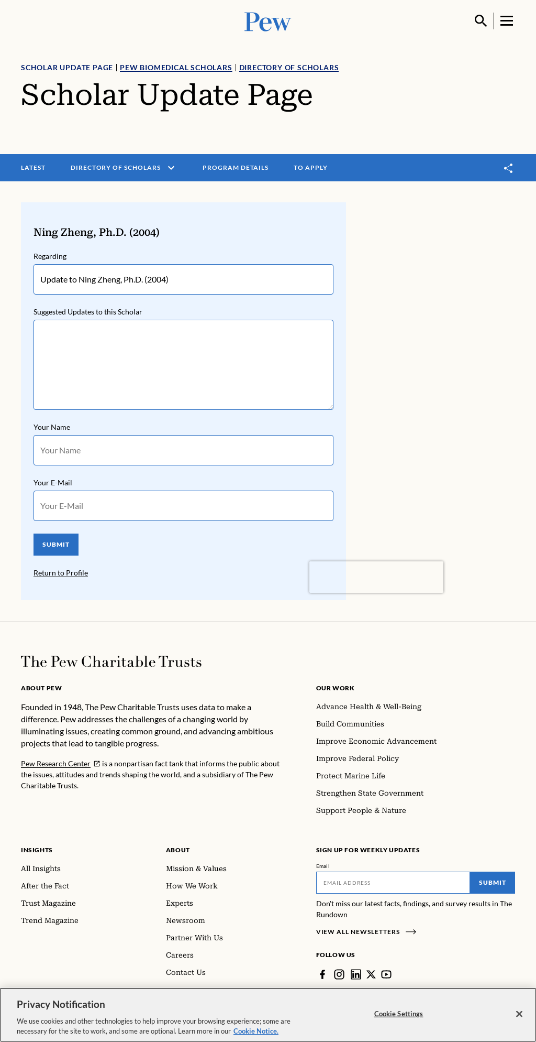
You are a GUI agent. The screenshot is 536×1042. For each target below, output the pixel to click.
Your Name (52, 426)
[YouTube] (386, 974)
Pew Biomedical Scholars (176, 67)
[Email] (393, 883)
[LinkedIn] (356, 974)
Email (323, 866)
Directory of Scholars (289, 67)
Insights (37, 850)
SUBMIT (56, 544)
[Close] (519, 1014)
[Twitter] (371, 974)
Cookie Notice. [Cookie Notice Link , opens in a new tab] (255, 1031)
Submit (492, 882)
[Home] (111, 661)
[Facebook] (322, 974)
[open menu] (171, 167)
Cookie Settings (398, 1014)
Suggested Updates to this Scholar (88, 311)
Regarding (50, 256)
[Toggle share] (508, 168)
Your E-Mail (53, 482)
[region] (268, 1014)
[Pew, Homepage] (268, 20)
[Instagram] (339, 974)
